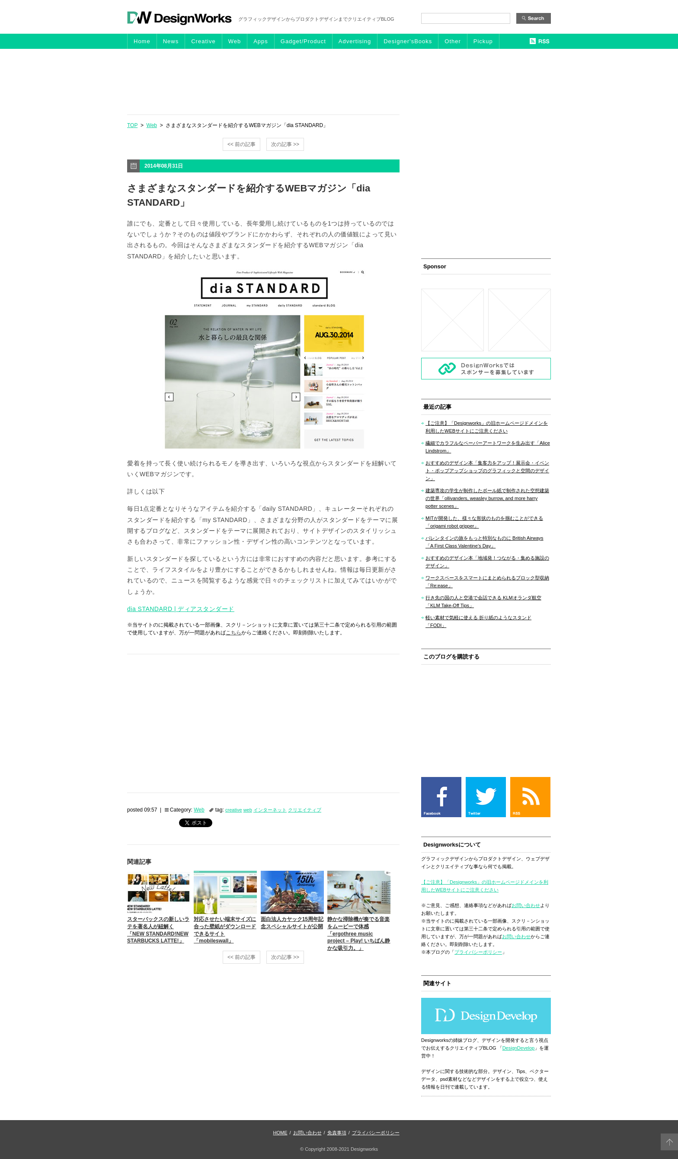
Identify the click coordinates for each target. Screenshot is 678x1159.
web (247, 809)
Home (142, 41)
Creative (203, 41)
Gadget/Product (303, 41)
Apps (260, 41)
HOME (280, 1132)
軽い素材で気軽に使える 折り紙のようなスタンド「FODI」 (478, 621)
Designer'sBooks (408, 41)
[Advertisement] (339, 81)
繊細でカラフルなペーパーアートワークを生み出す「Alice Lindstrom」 (487, 446)
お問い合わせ (526, 905)
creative (233, 809)
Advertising (355, 41)
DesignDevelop (518, 1048)
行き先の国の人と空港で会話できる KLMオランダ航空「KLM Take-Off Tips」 (483, 601)
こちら (233, 633)
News (171, 41)
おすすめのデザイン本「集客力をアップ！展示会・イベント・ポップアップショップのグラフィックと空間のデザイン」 (487, 470)
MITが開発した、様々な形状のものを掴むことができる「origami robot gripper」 (484, 522)
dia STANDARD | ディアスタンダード (180, 608)
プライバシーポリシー (478, 952)
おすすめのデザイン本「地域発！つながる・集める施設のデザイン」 (487, 561)
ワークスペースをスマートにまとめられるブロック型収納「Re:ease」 (487, 581)
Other (453, 41)
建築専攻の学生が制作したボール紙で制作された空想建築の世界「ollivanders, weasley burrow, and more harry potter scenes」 (487, 498)
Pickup (483, 41)
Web (234, 41)
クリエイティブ (304, 809)
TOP (132, 125)
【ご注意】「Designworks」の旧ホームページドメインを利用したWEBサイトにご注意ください (486, 426)
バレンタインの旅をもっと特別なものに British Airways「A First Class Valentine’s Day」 (484, 541)
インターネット (270, 809)
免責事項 (336, 1132)
